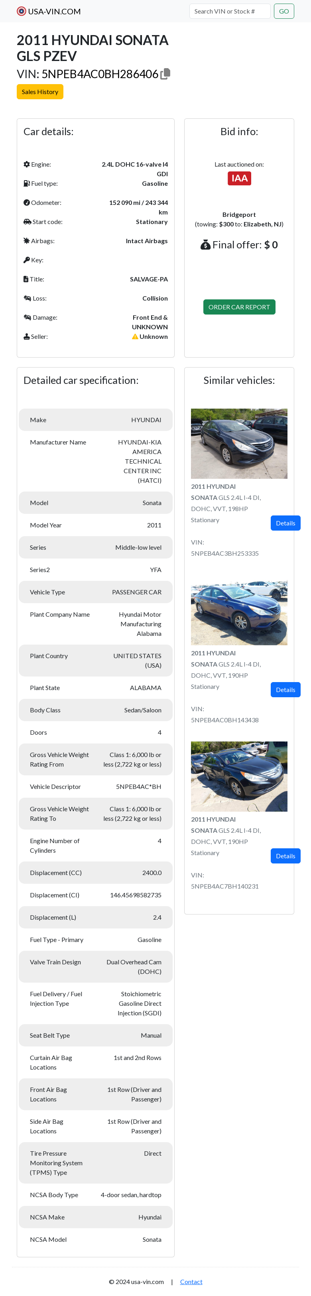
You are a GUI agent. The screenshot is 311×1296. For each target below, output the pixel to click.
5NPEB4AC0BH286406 (99, 74)
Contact (191, 1281)
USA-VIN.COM (49, 11)
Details (285, 523)
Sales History (40, 91)
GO (284, 11)
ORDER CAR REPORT (239, 307)
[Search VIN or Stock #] (230, 11)
